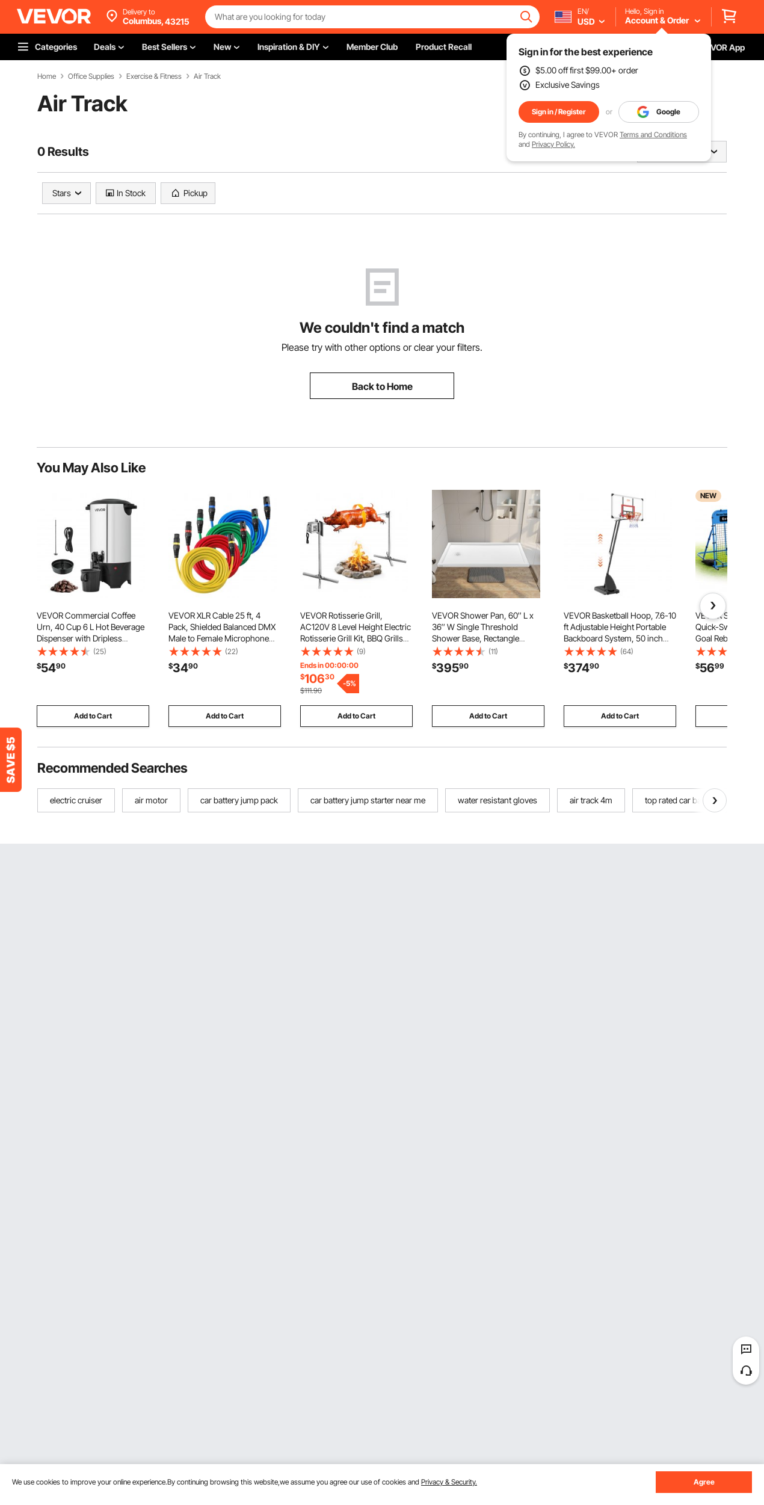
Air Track (207, 76)
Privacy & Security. (449, 1481)
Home (46, 76)
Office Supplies (91, 76)
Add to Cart (93, 715)
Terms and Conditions (653, 134)
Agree (704, 1481)
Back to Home (382, 386)
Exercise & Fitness (154, 76)
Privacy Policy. (553, 144)
